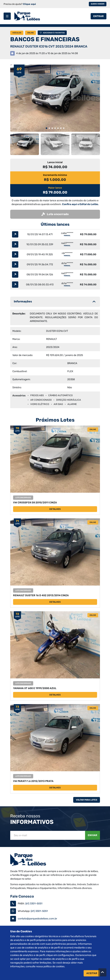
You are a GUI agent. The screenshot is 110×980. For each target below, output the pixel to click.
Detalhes (55, 509)
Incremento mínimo (55, 175)
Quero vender (97, 4)
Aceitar (91, 973)
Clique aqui (29, 4)
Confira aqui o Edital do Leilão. (80, 204)
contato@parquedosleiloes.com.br (37, 918)
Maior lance (55, 187)
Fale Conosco (22, 896)
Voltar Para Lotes (86, 800)
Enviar (92, 835)
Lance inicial (55, 162)
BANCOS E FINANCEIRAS (44, 39)
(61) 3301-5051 (33, 903)
